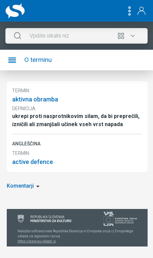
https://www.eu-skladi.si (37, 241)
